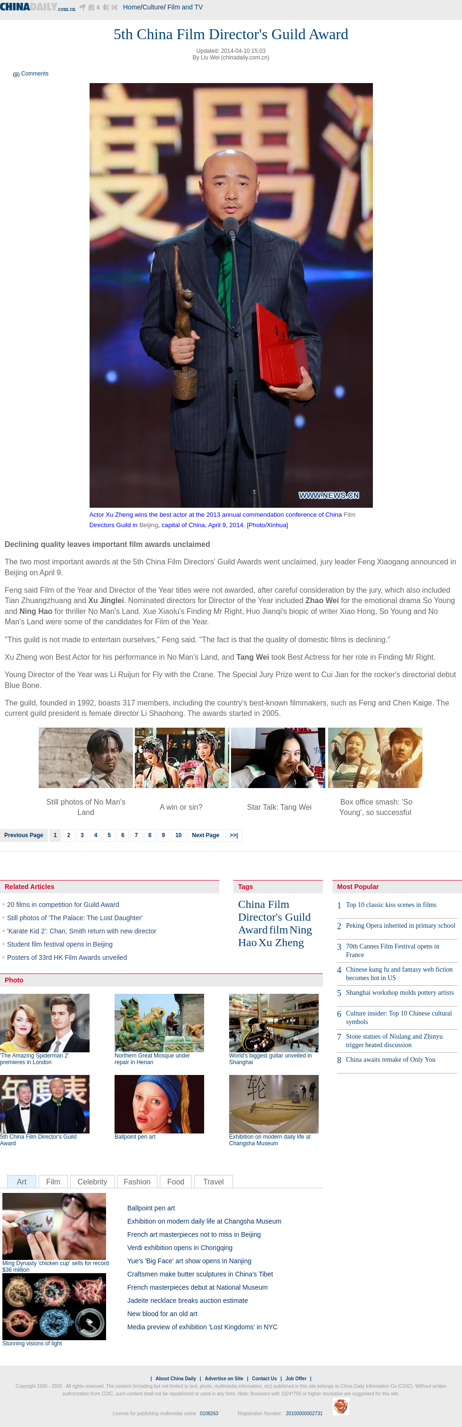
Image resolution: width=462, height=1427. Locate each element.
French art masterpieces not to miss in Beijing (194, 1234)
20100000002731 (304, 1413)
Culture (153, 7)
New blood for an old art (162, 1314)
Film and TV (185, 7)
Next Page (205, 835)
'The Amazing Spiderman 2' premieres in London (34, 1059)
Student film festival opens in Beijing (60, 944)
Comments (35, 73)
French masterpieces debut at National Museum (197, 1287)
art (239, 713)
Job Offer (296, 1378)
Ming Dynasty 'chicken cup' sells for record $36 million (55, 1266)
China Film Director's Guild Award (274, 917)
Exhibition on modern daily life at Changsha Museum (270, 1140)
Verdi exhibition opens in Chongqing (179, 1247)
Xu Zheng (281, 942)
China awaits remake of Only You (391, 1059)
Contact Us (264, 1378)
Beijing (148, 525)
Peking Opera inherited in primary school (400, 925)
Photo (14, 980)
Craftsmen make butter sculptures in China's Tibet (200, 1274)
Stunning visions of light (32, 1343)
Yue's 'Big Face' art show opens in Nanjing (189, 1261)
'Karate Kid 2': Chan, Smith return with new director (82, 931)
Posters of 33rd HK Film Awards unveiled (67, 957)
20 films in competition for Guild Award (63, 904)
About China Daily (176, 1378)
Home (131, 7)
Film (349, 514)
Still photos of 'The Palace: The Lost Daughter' (75, 918)
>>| (234, 835)
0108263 (209, 1413)
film (278, 929)
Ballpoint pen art (135, 1136)
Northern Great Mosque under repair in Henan (152, 1059)
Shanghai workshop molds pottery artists (400, 992)
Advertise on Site (224, 1378)
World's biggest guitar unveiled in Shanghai (270, 1059)
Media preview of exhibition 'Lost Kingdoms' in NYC (202, 1327)
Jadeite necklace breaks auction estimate (187, 1300)
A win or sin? (181, 807)
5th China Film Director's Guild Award (38, 1140)
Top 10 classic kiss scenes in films (391, 904)
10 (178, 835)
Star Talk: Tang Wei (279, 807)
